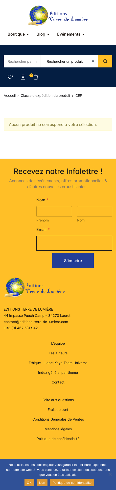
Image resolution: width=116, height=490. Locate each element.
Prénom (42, 220)
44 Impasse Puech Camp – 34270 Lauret (37, 315)
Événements (68, 34)
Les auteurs (58, 353)
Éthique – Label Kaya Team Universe (58, 363)
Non (42, 483)
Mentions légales (58, 429)
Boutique (16, 34)
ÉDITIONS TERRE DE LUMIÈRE (28, 309)
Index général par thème (58, 372)
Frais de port (58, 409)
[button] (23, 77)
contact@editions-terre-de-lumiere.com (36, 322)
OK (29, 483)
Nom (80, 220)
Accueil (10, 95)
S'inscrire (73, 260)
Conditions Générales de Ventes (58, 419)
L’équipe (58, 343)
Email (43, 229)
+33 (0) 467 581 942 (21, 328)
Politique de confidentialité (58, 438)
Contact (58, 382)
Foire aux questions (58, 400)
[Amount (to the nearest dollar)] (22, 61)
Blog (41, 34)
